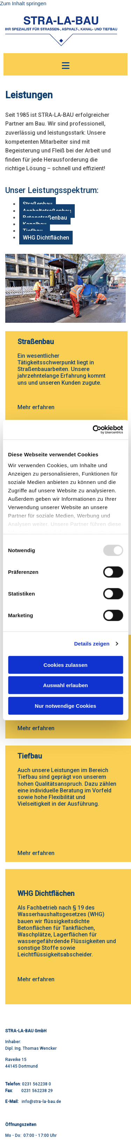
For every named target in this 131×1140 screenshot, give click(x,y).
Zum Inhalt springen (23, 3)
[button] (65, 66)
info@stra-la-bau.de (41, 1101)
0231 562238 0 (36, 1084)
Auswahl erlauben (65, 685)
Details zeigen (91, 644)
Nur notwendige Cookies (65, 705)
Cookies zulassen (66, 665)
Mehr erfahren (35, 407)
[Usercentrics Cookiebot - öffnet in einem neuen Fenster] (93, 429)
